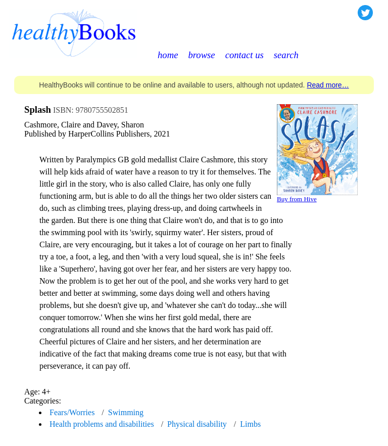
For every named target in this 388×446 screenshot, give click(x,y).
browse (201, 55)
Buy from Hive (297, 199)
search (286, 55)
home (168, 55)
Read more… (328, 85)
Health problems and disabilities (102, 424)
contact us (244, 55)
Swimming (125, 412)
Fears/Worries (72, 412)
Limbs (250, 424)
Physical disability (197, 424)
